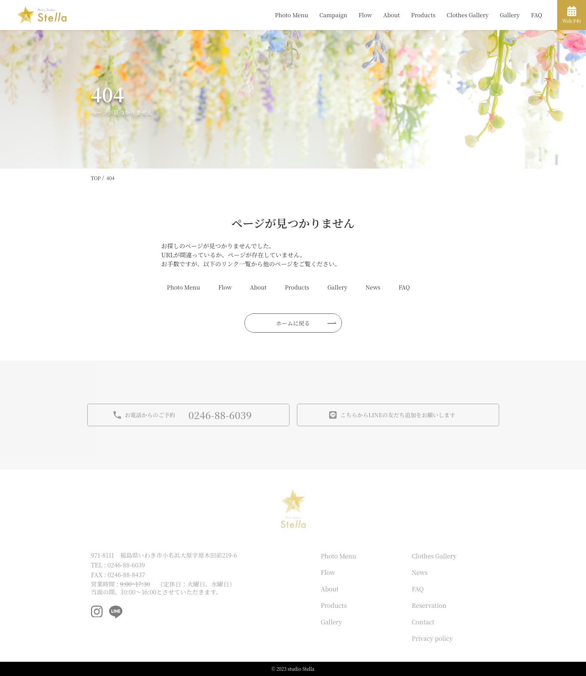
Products (423, 15)
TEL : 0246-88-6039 (118, 565)
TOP (96, 178)
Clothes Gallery (468, 15)
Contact (423, 622)
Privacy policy (432, 638)
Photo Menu (291, 15)
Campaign (333, 15)
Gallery (510, 15)
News (372, 287)
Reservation (429, 605)
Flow (365, 15)
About (391, 15)
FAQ (536, 15)
